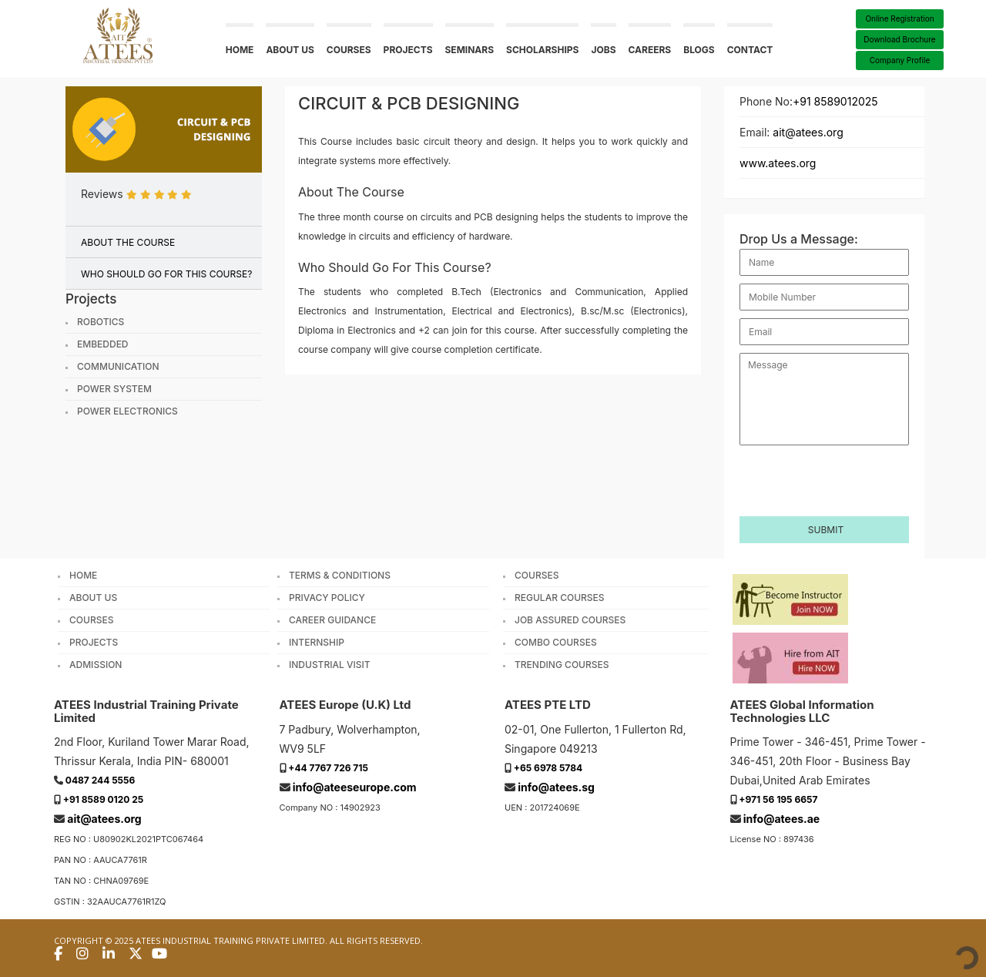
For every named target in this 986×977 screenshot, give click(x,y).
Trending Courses (562, 665)
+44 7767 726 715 (328, 768)
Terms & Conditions (340, 575)
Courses (349, 49)
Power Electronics (127, 411)
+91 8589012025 (835, 101)
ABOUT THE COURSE (128, 242)
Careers (650, 49)
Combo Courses (556, 642)
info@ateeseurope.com (355, 787)
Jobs (603, 49)
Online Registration (899, 18)
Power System (114, 389)
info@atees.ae (781, 818)
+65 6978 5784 (548, 768)
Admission (95, 665)
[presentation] (825, 473)
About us (290, 49)
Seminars (470, 49)
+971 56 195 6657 (778, 799)
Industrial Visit (330, 665)
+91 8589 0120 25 (103, 799)
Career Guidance (332, 620)
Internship (316, 642)
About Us (93, 598)
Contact (750, 49)
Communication (118, 366)
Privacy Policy (327, 598)
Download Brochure (899, 39)
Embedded (103, 344)
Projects (408, 49)
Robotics (100, 322)
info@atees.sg (556, 787)
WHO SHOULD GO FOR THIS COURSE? (166, 274)
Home (240, 49)
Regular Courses (560, 598)
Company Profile (900, 60)
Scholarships (542, 49)
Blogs (699, 49)
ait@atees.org (808, 132)
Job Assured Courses (570, 620)
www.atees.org (778, 163)
